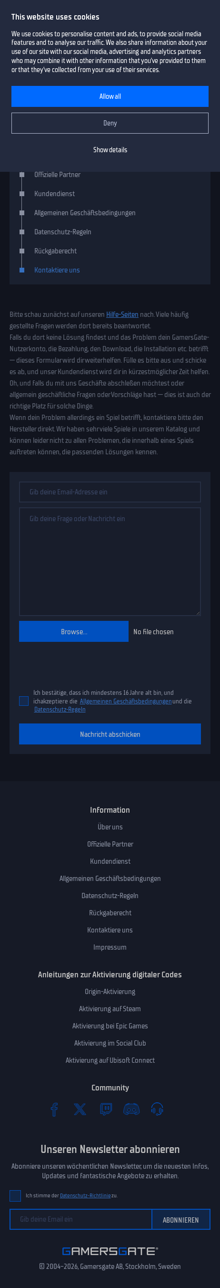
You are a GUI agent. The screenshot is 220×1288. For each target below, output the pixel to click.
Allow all (110, 96)
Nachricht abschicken (110, 734)
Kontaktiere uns (57, 270)
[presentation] (74, 661)
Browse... (74, 632)
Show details (110, 150)
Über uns (110, 827)
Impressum (110, 947)
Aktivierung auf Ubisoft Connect (110, 1060)
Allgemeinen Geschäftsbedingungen (126, 701)
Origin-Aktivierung (110, 991)
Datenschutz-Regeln (60, 709)
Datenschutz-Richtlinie (85, 1195)
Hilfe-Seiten (122, 314)
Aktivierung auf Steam (110, 1009)
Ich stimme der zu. (72, 1195)
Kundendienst (54, 194)
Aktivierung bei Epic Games (110, 1026)
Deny (110, 123)
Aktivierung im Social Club (110, 1043)
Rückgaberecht (55, 251)
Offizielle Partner (57, 174)
